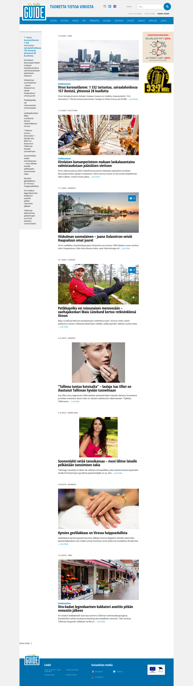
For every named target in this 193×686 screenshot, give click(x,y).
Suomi (129, 6)
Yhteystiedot (49, 675)
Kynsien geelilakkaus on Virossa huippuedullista (31, 182)
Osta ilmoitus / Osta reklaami (52, 670)
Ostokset (130, 20)
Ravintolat (119, 20)
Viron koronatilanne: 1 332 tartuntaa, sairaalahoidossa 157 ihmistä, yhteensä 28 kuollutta (32, 46)
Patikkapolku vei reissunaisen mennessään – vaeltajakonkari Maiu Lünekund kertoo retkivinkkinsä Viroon (31, 113)
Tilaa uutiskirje (134, 14)
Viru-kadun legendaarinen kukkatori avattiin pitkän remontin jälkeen (31, 198)
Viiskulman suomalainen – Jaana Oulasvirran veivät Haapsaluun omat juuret (30, 88)
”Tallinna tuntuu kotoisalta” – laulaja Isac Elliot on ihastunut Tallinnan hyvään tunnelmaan (29, 141)
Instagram (99, 677)
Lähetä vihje (149, 14)
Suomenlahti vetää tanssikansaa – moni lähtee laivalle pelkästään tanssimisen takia (30, 164)
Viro (84, 20)
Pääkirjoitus (94, 20)
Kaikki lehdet (164, 14)
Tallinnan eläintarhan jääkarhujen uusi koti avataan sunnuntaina (30, 217)
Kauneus (141, 20)
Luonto (164, 20)
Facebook (99, 671)
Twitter (120, 671)
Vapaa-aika (153, 20)
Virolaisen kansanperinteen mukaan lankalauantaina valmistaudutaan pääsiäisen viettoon (32, 68)
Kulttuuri (64, 20)
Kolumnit (107, 20)
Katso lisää (25, 643)
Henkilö (75, 20)
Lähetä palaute (72, 669)
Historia (53, 20)
